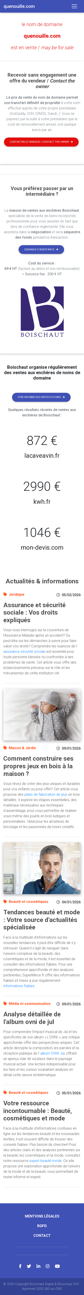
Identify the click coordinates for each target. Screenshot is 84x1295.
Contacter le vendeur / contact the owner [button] (41, 141)
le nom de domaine (42, 24)
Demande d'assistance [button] (41, 249)
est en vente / (42, 47)
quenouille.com (42, 36)
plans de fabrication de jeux (45, 794)
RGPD (42, 1226)
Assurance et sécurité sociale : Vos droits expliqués (34, 612)
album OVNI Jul (52, 1053)
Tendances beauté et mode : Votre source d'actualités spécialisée (41, 919)
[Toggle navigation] (74, 6)
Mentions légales (42, 1216)
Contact (42, 1235)
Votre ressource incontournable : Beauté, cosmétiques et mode (37, 1111)
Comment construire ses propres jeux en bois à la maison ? (38, 766)
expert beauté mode (45, 1161)
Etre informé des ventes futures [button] (41, 397)
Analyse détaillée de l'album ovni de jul (32, 1018)
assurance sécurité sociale (24, 651)
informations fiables (18, 986)
